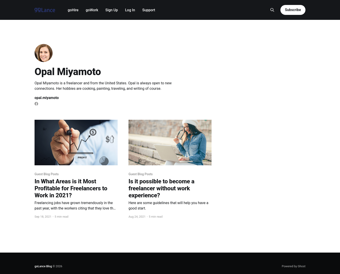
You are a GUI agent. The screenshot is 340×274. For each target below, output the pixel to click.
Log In (130, 10)
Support (148, 10)
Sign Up (111, 10)
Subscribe (293, 10)
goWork (92, 10)
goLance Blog (43, 266)
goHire (73, 10)
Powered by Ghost (293, 266)
